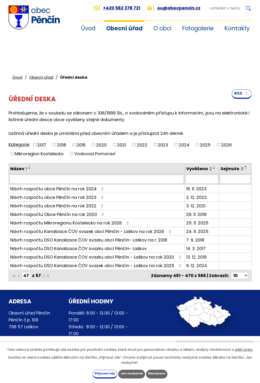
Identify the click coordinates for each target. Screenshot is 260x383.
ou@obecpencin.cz (173, 8)
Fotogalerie (198, 28)
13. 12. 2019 (196, 257)
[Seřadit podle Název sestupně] (29, 168)
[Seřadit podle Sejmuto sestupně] (245, 168)
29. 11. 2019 (196, 214)
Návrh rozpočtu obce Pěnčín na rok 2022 (57, 206)
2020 (101, 145)
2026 (226, 145)
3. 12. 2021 (195, 206)
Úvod (17, 77)
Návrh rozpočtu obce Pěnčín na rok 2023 (57, 197)
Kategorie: (19, 144)
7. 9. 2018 (195, 240)
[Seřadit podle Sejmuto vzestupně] (245, 166)
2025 (205, 145)
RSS (241, 97)
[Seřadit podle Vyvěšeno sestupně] (214, 168)
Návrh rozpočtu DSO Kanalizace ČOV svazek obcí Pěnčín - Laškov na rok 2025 (96, 266)
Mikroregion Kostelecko (39, 154)
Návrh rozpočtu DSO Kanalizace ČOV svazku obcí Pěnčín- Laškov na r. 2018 (88, 240)
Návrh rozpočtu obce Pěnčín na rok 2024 (57, 189)
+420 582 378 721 (117, 8)
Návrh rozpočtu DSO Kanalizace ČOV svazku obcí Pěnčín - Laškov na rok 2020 (96, 257)
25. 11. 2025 (197, 223)
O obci (162, 28)
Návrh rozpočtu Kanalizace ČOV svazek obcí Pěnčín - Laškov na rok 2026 (91, 231)
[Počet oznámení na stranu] (239, 275)
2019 (80, 145)
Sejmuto (232, 169)
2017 (41, 145)
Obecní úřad (124, 28)
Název (18, 169)
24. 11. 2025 (197, 231)
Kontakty (237, 28)
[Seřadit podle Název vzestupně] (29, 166)
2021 (121, 145)
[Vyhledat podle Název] (96, 179)
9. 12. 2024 (196, 266)
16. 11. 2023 (196, 189)
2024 (184, 145)
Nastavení (165, 373)
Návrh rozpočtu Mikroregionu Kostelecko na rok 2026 (70, 223)
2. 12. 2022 (196, 197)
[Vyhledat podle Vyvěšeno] (201, 179)
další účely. (244, 348)
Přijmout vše (96, 373)
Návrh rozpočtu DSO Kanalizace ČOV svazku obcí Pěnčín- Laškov (78, 248)
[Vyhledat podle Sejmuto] (235, 179)
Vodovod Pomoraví (94, 154)
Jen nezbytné (131, 373)
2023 (163, 145)
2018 (61, 145)
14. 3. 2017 (196, 248)
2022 (142, 145)
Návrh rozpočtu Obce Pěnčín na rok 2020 (58, 214)
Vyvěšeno (199, 169)
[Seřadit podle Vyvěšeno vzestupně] (214, 166)
